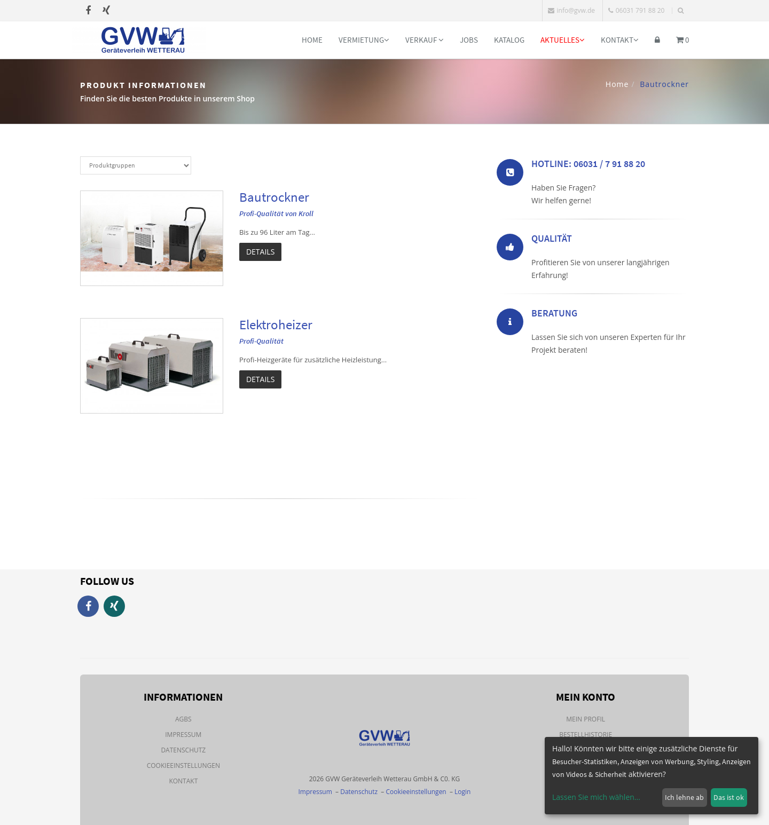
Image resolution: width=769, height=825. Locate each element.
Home (312, 40)
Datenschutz (183, 750)
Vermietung (364, 40)
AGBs (183, 719)
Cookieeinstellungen (183, 765)
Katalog (509, 40)
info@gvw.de (571, 10)
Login (462, 791)
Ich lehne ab (684, 797)
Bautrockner (274, 196)
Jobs (469, 40)
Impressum (183, 734)
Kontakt (620, 40)
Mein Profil (585, 719)
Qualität (551, 238)
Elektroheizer (275, 324)
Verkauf (424, 40)
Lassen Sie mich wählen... (596, 797)
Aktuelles (562, 40)
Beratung (554, 313)
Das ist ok (728, 797)
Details (260, 252)
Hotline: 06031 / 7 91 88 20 (588, 163)
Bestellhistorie (585, 734)
